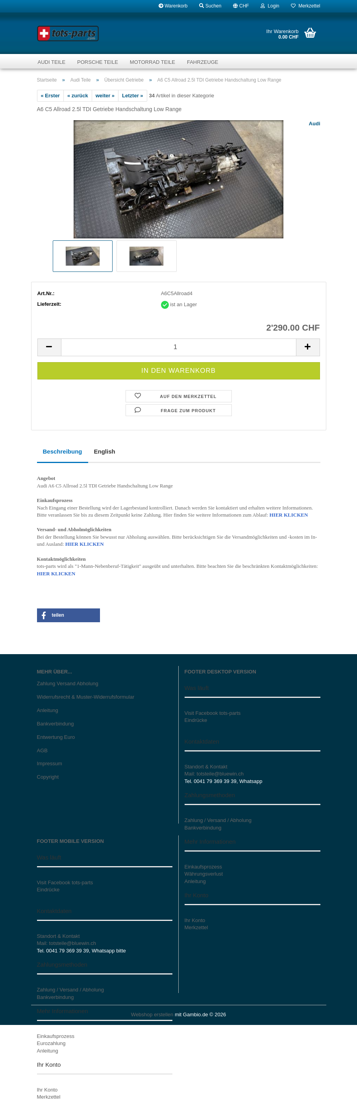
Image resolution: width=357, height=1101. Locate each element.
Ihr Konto (47, 1090)
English (104, 451)
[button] (241, 6)
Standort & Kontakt (206, 767)
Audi (314, 123)
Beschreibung (62, 451)
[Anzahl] (178, 347)
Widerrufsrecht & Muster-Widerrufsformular (86, 697)
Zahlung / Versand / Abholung (218, 820)
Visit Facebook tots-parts (213, 713)
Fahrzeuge (202, 62)
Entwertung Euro (56, 737)
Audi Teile (52, 62)
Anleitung (47, 710)
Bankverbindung (55, 724)
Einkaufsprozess (55, 1036)
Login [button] (270, 6)
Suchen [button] (210, 6)
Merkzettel (305, 6)
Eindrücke (196, 720)
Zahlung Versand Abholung (67, 683)
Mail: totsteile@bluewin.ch (214, 774)
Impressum (49, 763)
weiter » (105, 96)
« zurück (77, 96)
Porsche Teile (97, 62)
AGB (42, 750)
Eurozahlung (51, 1043)
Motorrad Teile (152, 62)
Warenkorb (173, 6)
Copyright (48, 777)
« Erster (50, 96)
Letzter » (132, 96)
